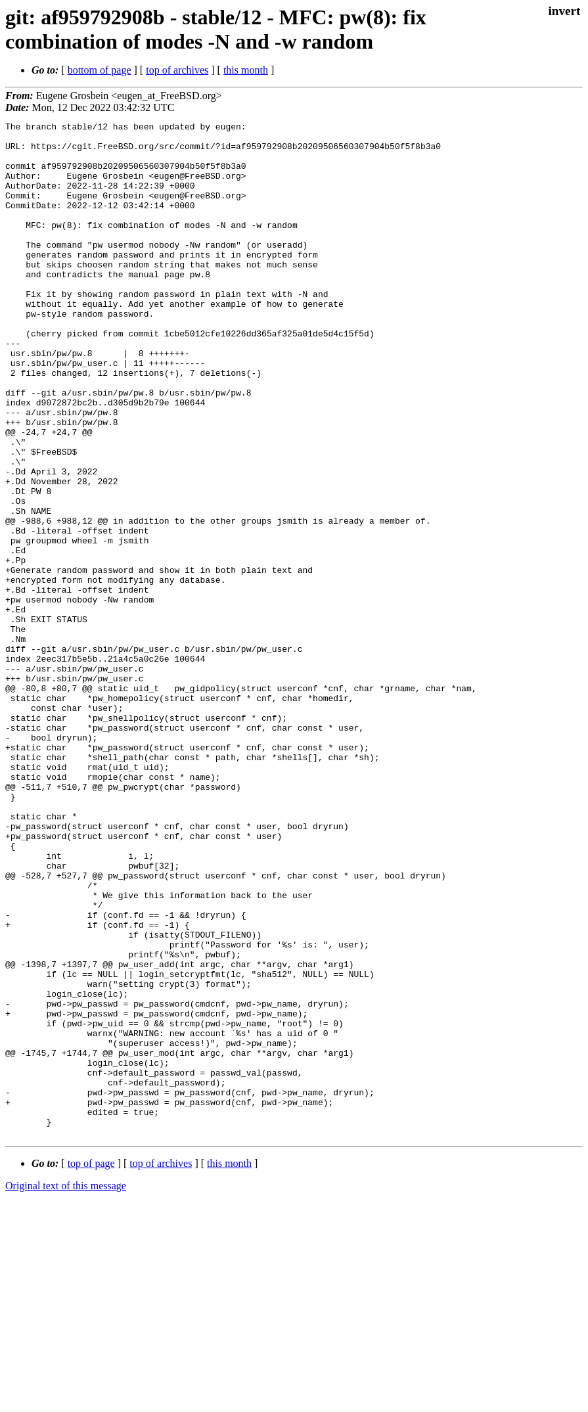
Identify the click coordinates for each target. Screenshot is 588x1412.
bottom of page (99, 70)
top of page (91, 1366)
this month (245, 70)
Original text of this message (65, 1388)
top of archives (177, 70)
